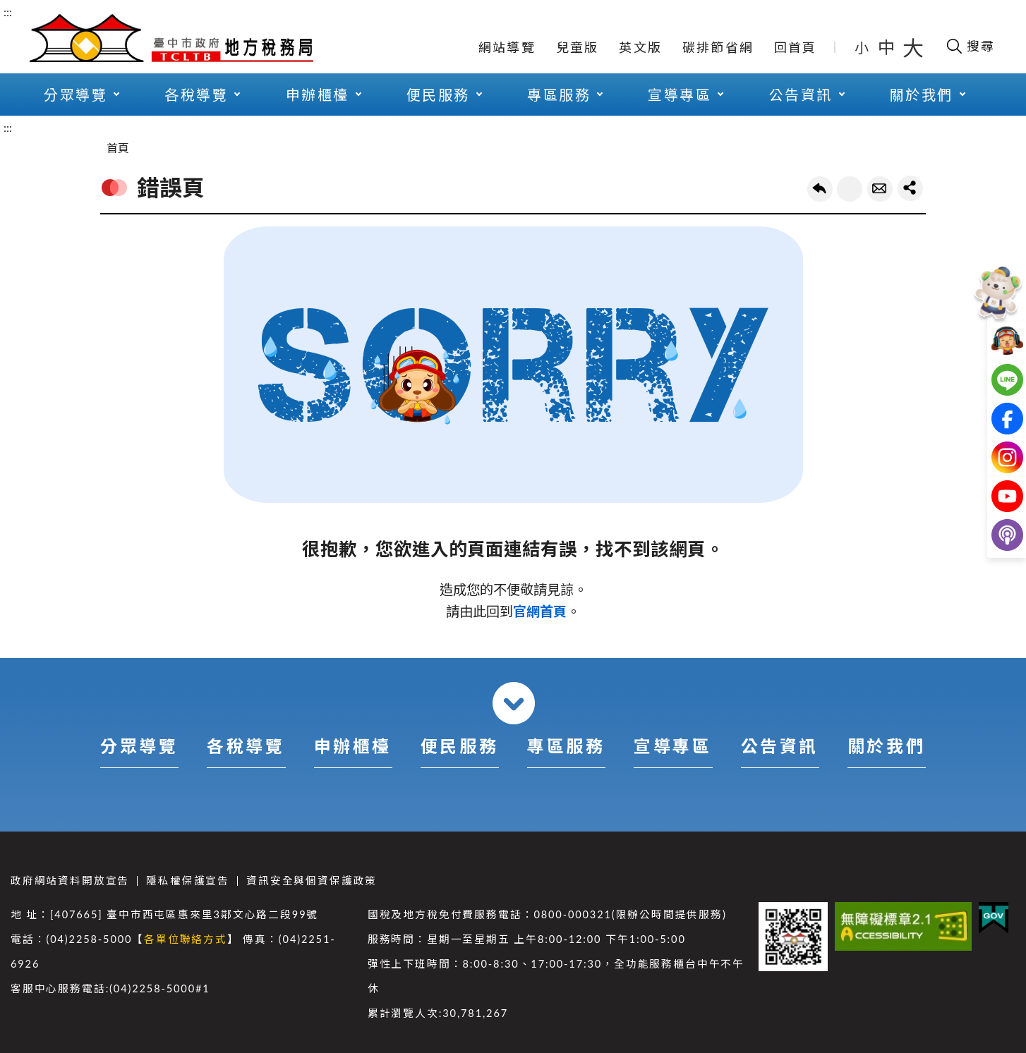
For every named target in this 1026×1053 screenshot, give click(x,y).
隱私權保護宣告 (187, 881)
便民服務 (438, 94)
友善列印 (849, 189)
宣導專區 (679, 94)
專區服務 (559, 94)
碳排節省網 (718, 47)
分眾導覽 (75, 94)
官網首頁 (540, 611)
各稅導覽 (196, 94)
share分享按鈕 (910, 188)
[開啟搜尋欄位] (970, 46)
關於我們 (921, 94)
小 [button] (863, 47)
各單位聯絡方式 (185, 939)
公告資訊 (801, 94)
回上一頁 (820, 189)
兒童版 (577, 47)
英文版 (640, 47)
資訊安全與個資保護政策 (311, 881)
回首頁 (795, 47)
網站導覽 (507, 47)
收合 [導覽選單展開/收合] (514, 703)
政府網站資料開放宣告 (70, 881)
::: (8, 11)
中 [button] (888, 47)
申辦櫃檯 (317, 94)
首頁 (118, 147)
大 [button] (913, 47)
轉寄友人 (880, 189)
